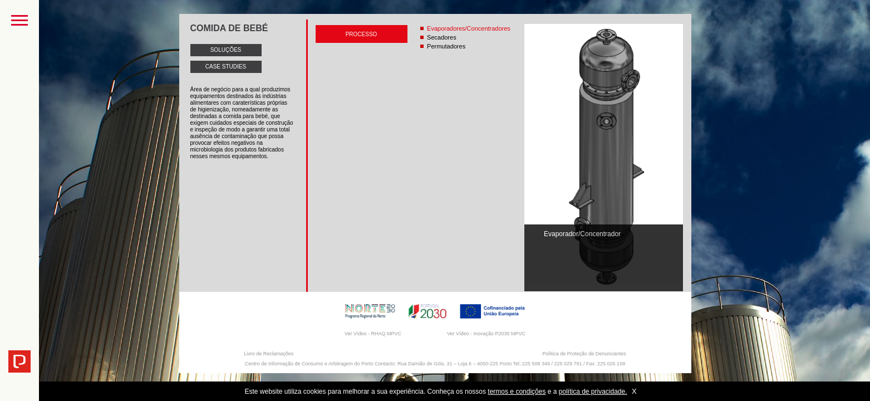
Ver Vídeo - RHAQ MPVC (373, 333)
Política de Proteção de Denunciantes (584, 353)
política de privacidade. (593, 391)
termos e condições (516, 391)
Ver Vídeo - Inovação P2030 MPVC (486, 333)
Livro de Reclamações (268, 353)
